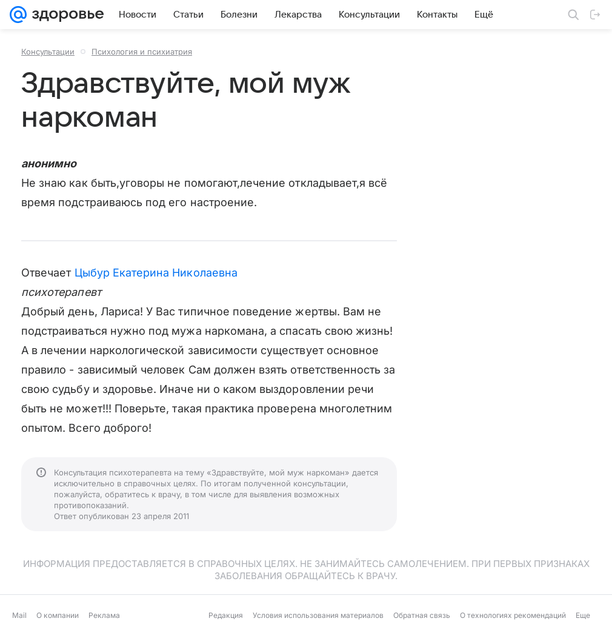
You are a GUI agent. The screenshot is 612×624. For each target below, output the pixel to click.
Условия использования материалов (318, 615)
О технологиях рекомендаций (513, 615)
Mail (19, 615)
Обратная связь (421, 615)
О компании (57, 615)
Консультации (48, 51)
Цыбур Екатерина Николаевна (156, 272)
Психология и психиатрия (141, 51)
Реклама (104, 615)
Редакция (225, 615)
